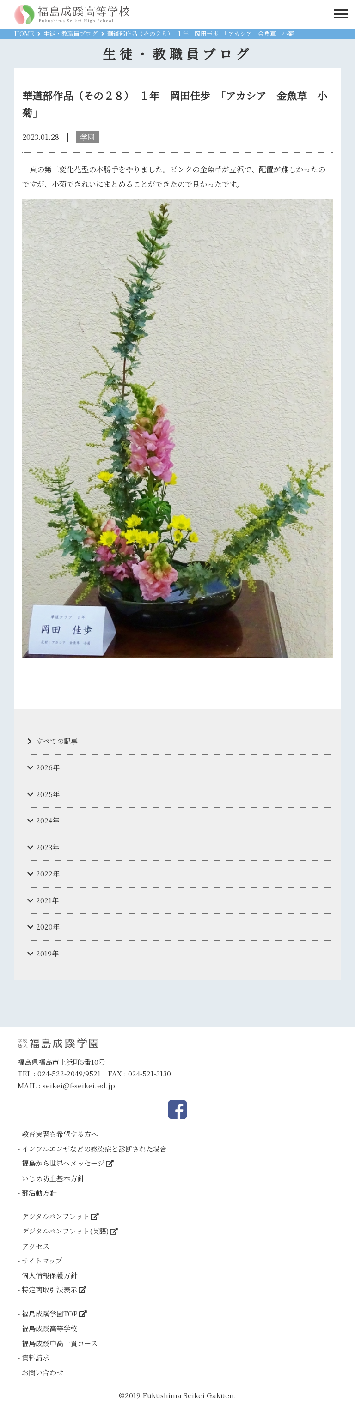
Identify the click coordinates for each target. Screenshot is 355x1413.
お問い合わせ (42, 1372)
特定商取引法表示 (49, 1289)
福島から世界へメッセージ (63, 1163)
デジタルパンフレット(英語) (65, 1231)
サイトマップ (42, 1260)
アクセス (35, 1246)
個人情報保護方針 (49, 1275)
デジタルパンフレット (56, 1216)
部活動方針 (39, 1192)
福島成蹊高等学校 (49, 1328)
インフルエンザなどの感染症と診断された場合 (94, 1148)
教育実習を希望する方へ (60, 1134)
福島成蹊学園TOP (50, 1313)
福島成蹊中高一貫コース (60, 1343)
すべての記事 (57, 741)
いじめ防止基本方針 (53, 1178)
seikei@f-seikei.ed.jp (79, 1085)
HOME (24, 33)
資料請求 (35, 1357)
